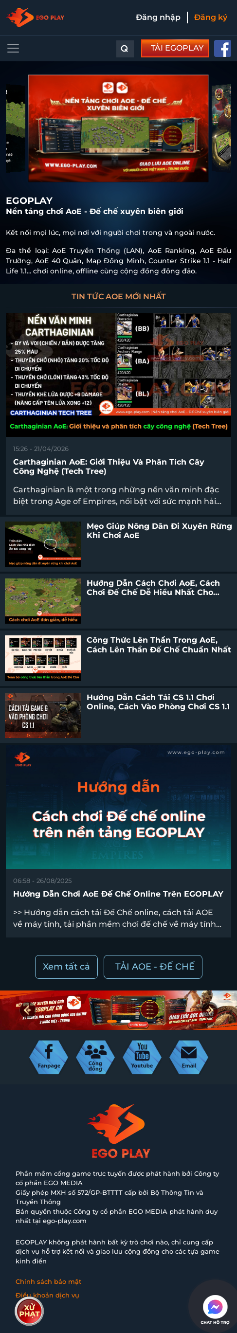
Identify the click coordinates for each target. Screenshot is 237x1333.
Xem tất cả (66, 966)
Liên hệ (28, 1308)
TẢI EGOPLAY (177, 48)
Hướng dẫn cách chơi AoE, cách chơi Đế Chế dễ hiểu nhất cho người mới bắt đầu (153, 592)
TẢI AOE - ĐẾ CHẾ (155, 966)
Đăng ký (210, 17)
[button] (209, 1010)
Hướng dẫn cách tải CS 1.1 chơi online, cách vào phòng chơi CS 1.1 (158, 702)
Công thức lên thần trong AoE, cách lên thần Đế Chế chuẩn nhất (159, 644)
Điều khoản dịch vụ (47, 1295)
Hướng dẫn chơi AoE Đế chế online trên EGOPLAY (118, 894)
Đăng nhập (158, 17)
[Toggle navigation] (13, 48)
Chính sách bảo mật (48, 1281)
